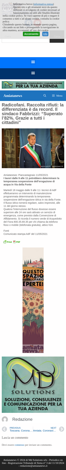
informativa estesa (43, 4)
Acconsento (31, 34)
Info (45, 34)
